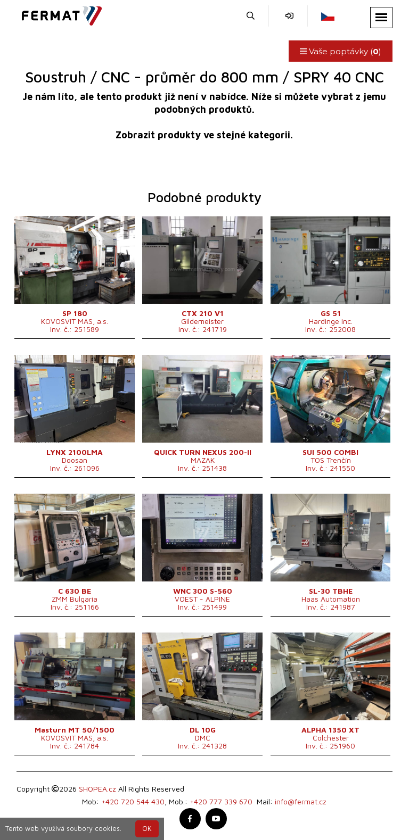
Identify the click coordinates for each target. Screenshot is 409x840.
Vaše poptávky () (340, 51)
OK (147, 829)
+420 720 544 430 (133, 801)
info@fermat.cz (300, 801)
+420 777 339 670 (221, 801)
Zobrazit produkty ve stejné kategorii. (204, 134)
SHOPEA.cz (97, 788)
